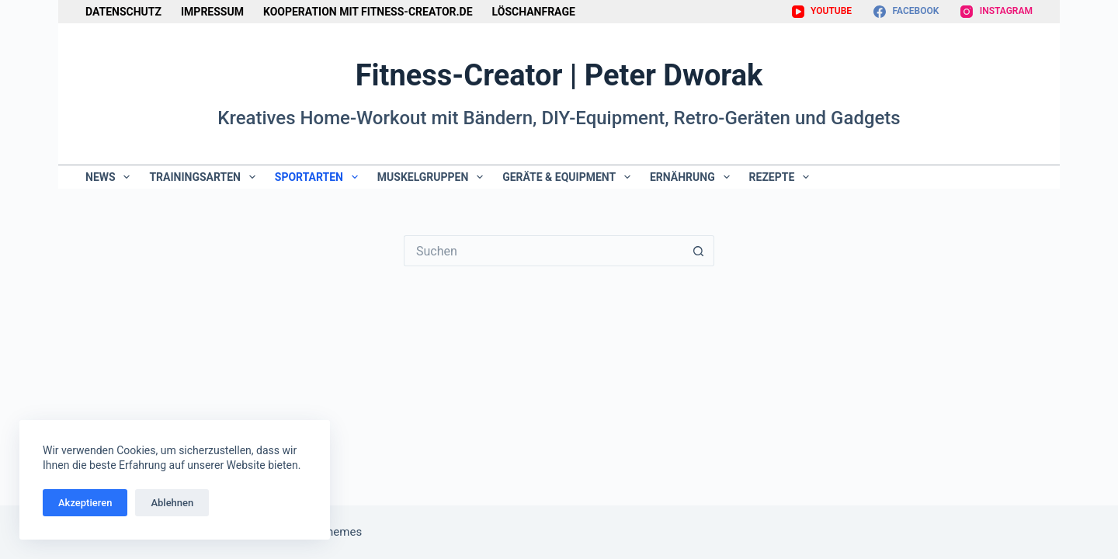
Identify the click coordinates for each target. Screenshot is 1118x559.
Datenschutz (123, 11)
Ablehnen (172, 503)
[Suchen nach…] (543, 250)
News (110, 177)
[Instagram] (996, 11)
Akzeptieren (85, 503)
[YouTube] (822, 11)
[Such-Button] (698, 250)
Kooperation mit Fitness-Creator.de (368, 11)
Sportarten (319, 177)
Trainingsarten (205, 177)
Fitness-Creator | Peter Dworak (559, 75)
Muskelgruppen (433, 177)
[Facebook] (906, 11)
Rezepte (782, 177)
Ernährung (693, 177)
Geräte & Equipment (569, 177)
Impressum (212, 11)
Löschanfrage (533, 11)
